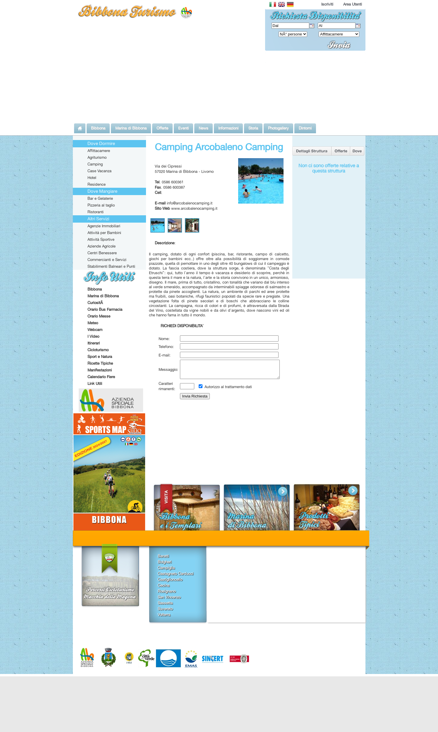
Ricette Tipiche (100, 363)
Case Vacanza (99, 170)
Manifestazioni (99, 370)
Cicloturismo (98, 349)
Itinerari (93, 343)
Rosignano (167, 591)
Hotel (91, 177)
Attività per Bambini (104, 232)
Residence (96, 184)
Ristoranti (95, 211)
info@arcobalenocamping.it (189, 203)
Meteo (92, 322)
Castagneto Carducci (175, 573)
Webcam (94, 329)
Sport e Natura (99, 356)
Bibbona (94, 289)
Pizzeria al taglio (101, 205)
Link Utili (94, 383)
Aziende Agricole (101, 246)
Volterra (164, 614)
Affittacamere (98, 150)
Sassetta (165, 602)
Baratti (163, 556)
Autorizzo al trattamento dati (227, 390)
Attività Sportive (100, 239)
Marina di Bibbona (103, 296)
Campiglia (166, 567)
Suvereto (165, 608)
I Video (93, 336)
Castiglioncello (170, 579)
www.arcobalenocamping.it (194, 208)
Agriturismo (97, 157)
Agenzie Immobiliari (103, 225)
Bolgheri (164, 561)
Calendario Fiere (101, 376)
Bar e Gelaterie (100, 198)
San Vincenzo (169, 597)
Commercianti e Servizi (106, 259)
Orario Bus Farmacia (104, 309)
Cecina (163, 585)
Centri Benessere (102, 252)
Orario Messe (98, 316)
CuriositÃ (95, 302)
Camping (95, 164)
